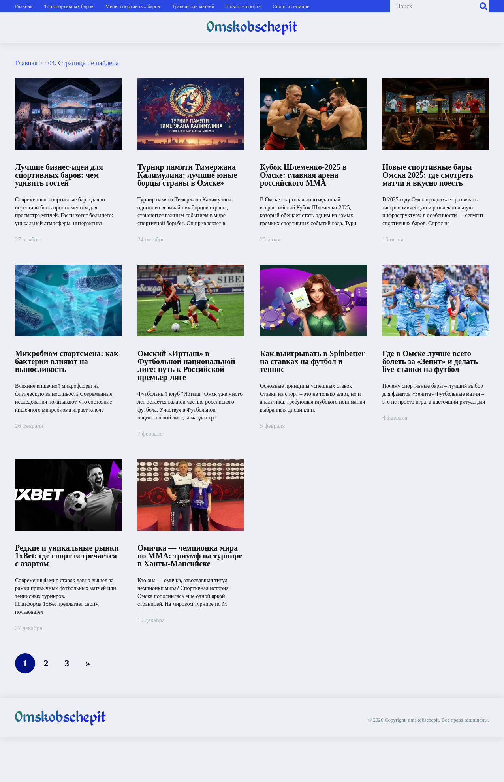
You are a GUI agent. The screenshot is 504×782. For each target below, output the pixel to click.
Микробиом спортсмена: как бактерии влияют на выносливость (66, 361)
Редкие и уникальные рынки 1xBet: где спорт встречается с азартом (67, 555)
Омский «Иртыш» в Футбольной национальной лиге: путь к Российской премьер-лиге (186, 365)
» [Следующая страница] (88, 663)
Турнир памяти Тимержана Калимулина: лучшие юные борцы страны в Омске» (187, 175)
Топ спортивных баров (69, 6)
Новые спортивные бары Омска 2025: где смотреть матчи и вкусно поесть (427, 175)
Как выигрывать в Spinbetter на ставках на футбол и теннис (312, 361)
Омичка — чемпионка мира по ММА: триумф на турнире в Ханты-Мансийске (190, 555)
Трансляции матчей (193, 6)
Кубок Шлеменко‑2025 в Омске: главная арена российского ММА (303, 175)
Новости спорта (243, 6)
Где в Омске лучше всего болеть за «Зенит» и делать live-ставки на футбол (430, 361)
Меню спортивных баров (132, 6)
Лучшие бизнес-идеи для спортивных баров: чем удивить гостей (59, 175)
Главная (23, 6)
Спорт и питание (291, 6)
